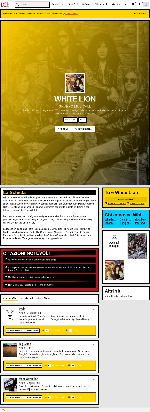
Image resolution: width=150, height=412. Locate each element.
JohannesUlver (110, 223)
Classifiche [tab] (43, 298)
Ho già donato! (140, 14)
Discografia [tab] (9, 298)
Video (73, 330)
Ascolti (73, 4)
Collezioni (53, 330)
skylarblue (29, 322)
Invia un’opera (135, 203)
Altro (115, 4)
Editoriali (100, 4)
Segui (63, 129)
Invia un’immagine (115, 203)
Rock (82, 120)
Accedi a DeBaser (126, 199)
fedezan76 (140, 223)
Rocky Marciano (125, 223)
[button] (126, 4)
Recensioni (58, 4)
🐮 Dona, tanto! (70, 14)
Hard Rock (70, 120)
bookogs (123, 296)
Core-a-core (125, 219)
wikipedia (113, 296)
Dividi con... (83, 129)
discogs (131, 296)
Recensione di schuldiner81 (25, 365)
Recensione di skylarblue (24, 330)
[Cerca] (32, 5)
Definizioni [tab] (26, 298)
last (106, 296)
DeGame (86, 4)
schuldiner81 (30, 357)
